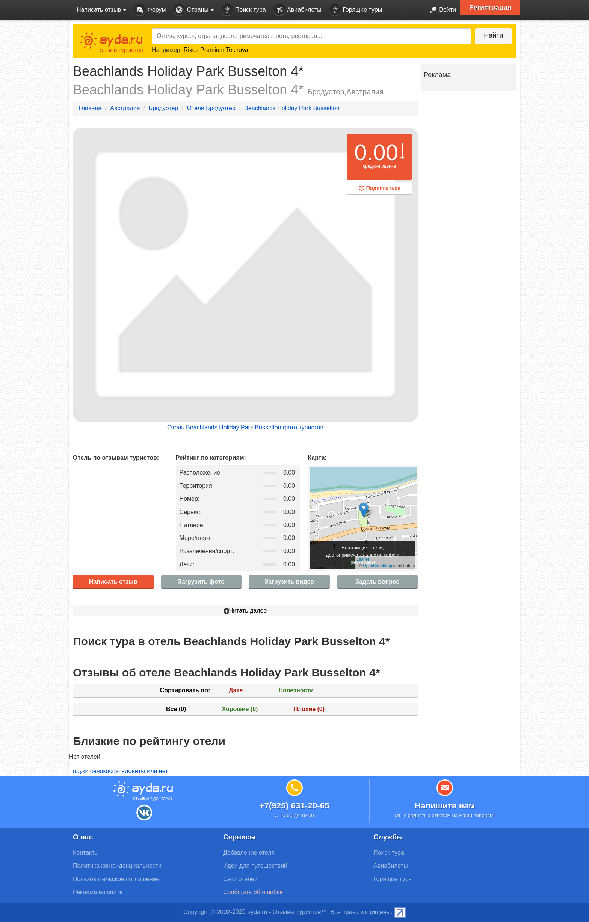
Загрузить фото (201, 581)
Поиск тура (243, 10)
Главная (90, 108)
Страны (193, 10)
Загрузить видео (289, 581)
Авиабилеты (297, 10)
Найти (493, 35)
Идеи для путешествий (255, 866)
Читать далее (245, 610)
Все (176, 709)
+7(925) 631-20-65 (294, 805)
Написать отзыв (113, 581)
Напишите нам (445, 805)
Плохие (309, 709)
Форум (150, 10)
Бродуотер (163, 108)
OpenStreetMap (377, 565)
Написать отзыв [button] (101, 9)
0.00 (376, 152)
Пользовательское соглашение (116, 879)
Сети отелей (240, 879)
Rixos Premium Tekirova (216, 50)
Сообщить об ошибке (253, 892)
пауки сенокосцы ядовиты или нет (120, 771)
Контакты (86, 852)
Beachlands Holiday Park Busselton (291, 108)
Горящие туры (355, 10)
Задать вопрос (377, 581)
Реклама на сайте (98, 892)
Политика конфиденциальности (117, 866)
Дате (236, 690)
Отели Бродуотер (211, 108)
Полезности (295, 690)
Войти (441, 10)
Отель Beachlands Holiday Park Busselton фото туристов (245, 427)
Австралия (125, 108)
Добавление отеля (249, 852)
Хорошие (240, 709)
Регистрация (490, 7)
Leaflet (362, 559)
